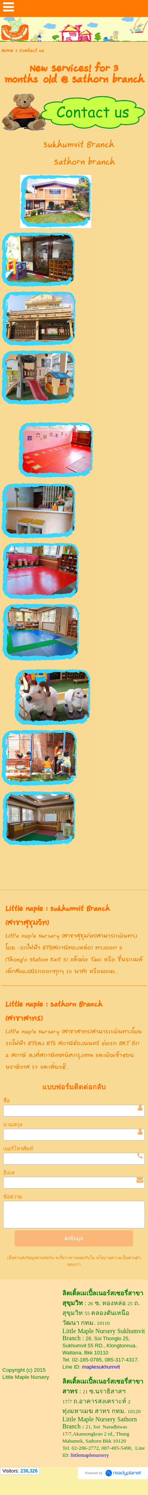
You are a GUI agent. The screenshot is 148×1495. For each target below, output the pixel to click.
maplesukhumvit (101, 1367)
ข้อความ (12, 1197)
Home (7, 51)
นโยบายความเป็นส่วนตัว (118, 1258)
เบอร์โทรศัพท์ (18, 1149)
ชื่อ (6, 1101)
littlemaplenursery (90, 1455)
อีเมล (9, 1173)
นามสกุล (12, 1125)
